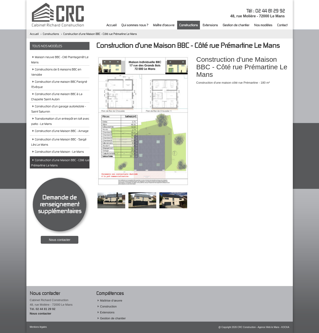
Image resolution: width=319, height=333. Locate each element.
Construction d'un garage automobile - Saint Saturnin (58, 108)
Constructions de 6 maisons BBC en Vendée (56, 71)
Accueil (111, 25)
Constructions (188, 25)
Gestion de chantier (236, 25)
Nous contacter (40, 313)
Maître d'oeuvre (163, 25)
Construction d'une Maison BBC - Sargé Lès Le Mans (59, 141)
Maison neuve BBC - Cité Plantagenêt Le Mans (60, 59)
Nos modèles (263, 25)
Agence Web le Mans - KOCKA (273, 327)
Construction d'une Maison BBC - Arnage (60, 131)
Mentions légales (38, 327)
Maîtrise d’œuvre (111, 300)
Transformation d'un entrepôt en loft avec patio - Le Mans (60, 121)
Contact (282, 25)
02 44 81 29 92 (270, 10)
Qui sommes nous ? (134, 25)
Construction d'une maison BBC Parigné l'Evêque (59, 84)
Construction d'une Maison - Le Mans (57, 152)
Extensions (210, 25)
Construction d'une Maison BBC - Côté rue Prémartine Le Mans (100, 34)
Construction (108, 306)
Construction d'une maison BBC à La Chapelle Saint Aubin (56, 96)
